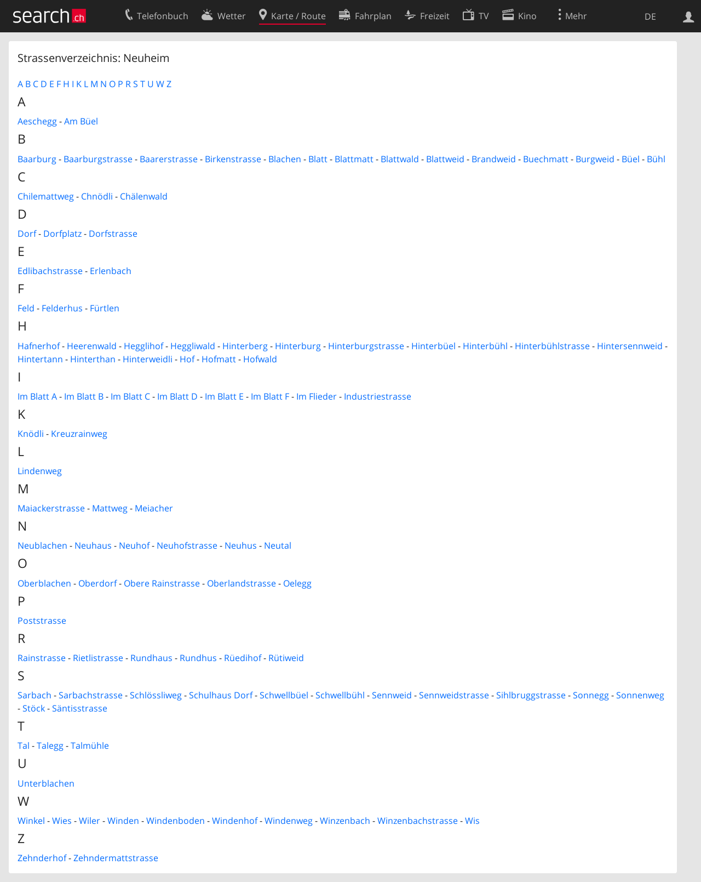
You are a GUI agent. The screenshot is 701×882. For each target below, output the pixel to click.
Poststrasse (42, 620)
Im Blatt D (177, 396)
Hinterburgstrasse (366, 346)
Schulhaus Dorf (220, 695)
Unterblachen (46, 783)
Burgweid (595, 159)
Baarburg (37, 159)
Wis (472, 821)
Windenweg (289, 821)
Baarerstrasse (169, 159)
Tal (24, 745)
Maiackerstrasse (51, 508)
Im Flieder (316, 396)
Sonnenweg (640, 695)
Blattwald (400, 159)
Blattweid (445, 159)
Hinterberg (245, 346)
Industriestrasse (377, 396)
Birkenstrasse (233, 159)
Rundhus (198, 658)
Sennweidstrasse (454, 695)
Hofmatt (219, 359)
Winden (123, 821)
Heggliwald (192, 346)
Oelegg (297, 583)
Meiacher (154, 508)
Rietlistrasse (98, 658)
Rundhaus (151, 658)
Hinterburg (298, 346)
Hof (187, 359)
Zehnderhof (42, 858)
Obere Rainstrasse (162, 583)
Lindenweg (40, 471)
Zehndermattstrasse (115, 858)
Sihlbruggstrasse (531, 695)
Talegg (50, 745)
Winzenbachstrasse (417, 821)
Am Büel (81, 121)
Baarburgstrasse (98, 159)
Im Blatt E (224, 396)
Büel (631, 159)
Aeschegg (37, 121)
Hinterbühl (485, 346)
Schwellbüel (284, 695)
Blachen (284, 159)
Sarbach (34, 695)
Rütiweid (286, 658)
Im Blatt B (84, 396)
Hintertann (40, 359)
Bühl (656, 159)
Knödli (31, 434)
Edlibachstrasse (50, 271)
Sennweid (392, 695)
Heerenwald (92, 346)
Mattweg (110, 508)
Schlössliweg (156, 695)
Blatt (317, 159)
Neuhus (241, 545)
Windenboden (175, 821)
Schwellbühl (340, 695)
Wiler (89, 821)
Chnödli (97, 196)
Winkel (31, 821)
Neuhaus (93, 545)
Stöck (33, 708)
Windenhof (234, 821)
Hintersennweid (630, 346)
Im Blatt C (130, 396)
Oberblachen (44, 583)
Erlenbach (110, 271)
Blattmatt (354, 159)
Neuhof (134, 545)
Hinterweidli (148, 359)
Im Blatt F (270, 396)
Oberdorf (97, 583)
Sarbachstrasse (91, 695)
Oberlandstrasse (241, 583)
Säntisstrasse (79, 708)
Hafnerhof (39, 346)
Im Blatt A (37, 396)
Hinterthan (93, 359)
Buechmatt (545, 159)
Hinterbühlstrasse (552, 346)
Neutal (277, 545)
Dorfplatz (62, 233)
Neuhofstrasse (187, 545)
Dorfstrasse (113, 233)
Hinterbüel (433, 346)
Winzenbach (345, 821)
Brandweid (494, 159)
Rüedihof (242, 658)
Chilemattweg (46, 196)
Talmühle (90, 745)
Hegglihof (143, 346)
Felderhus (62, 308)
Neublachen (42, 545)
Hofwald (260, 359)
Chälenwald (144, 196)
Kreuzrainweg (79, 434)
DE (650, 16)
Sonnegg (591, 695)
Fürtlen (104, 308)
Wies (62, 821)
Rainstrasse (42, 658)
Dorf (27, 233)
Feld (26, 308)
